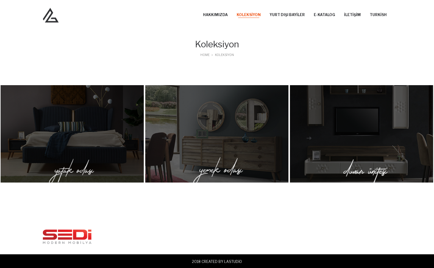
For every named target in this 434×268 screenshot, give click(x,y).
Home (205, 55)
